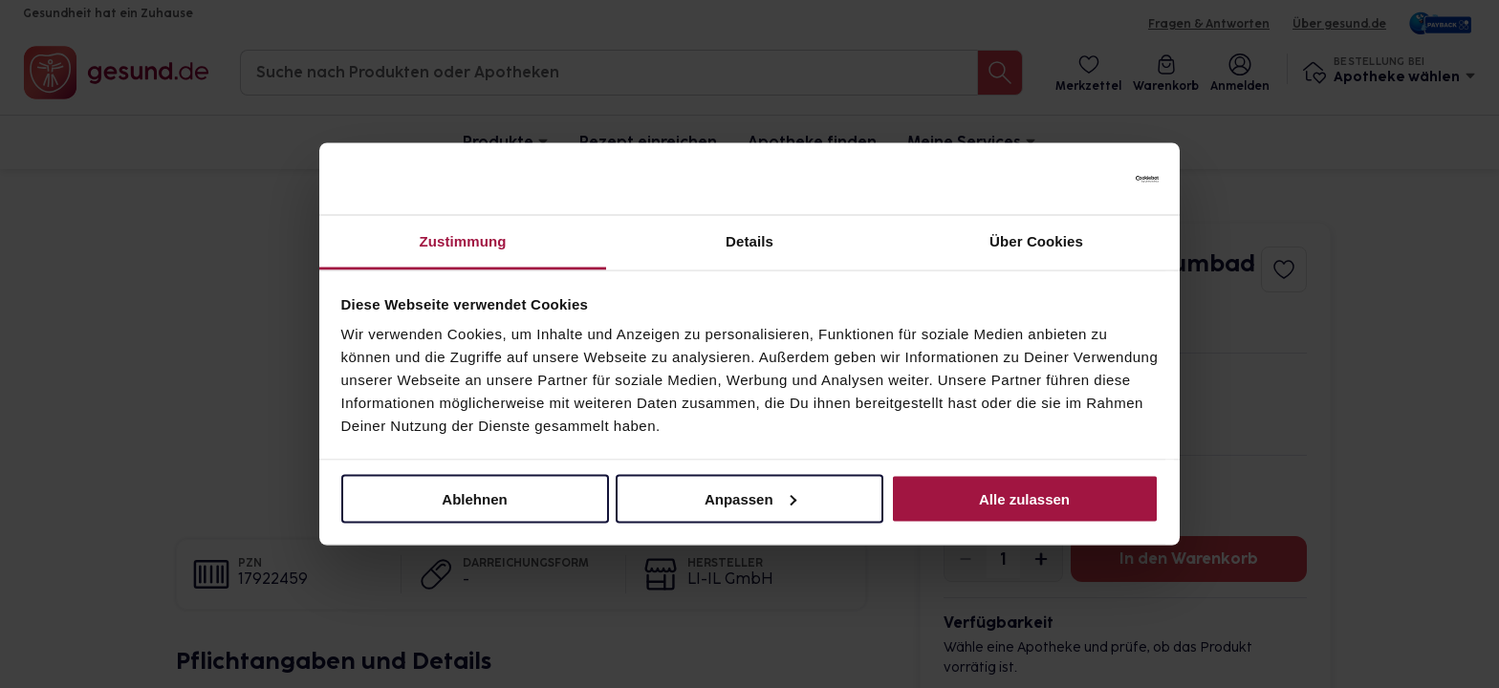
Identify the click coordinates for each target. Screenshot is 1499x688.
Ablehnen (474, 498)
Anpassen (750, 498)
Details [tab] (749, 241)
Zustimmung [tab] (463, 241)
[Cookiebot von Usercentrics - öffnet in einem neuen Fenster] (1075, 178)
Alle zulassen (1024, 498)
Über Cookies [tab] (1036, 241)
